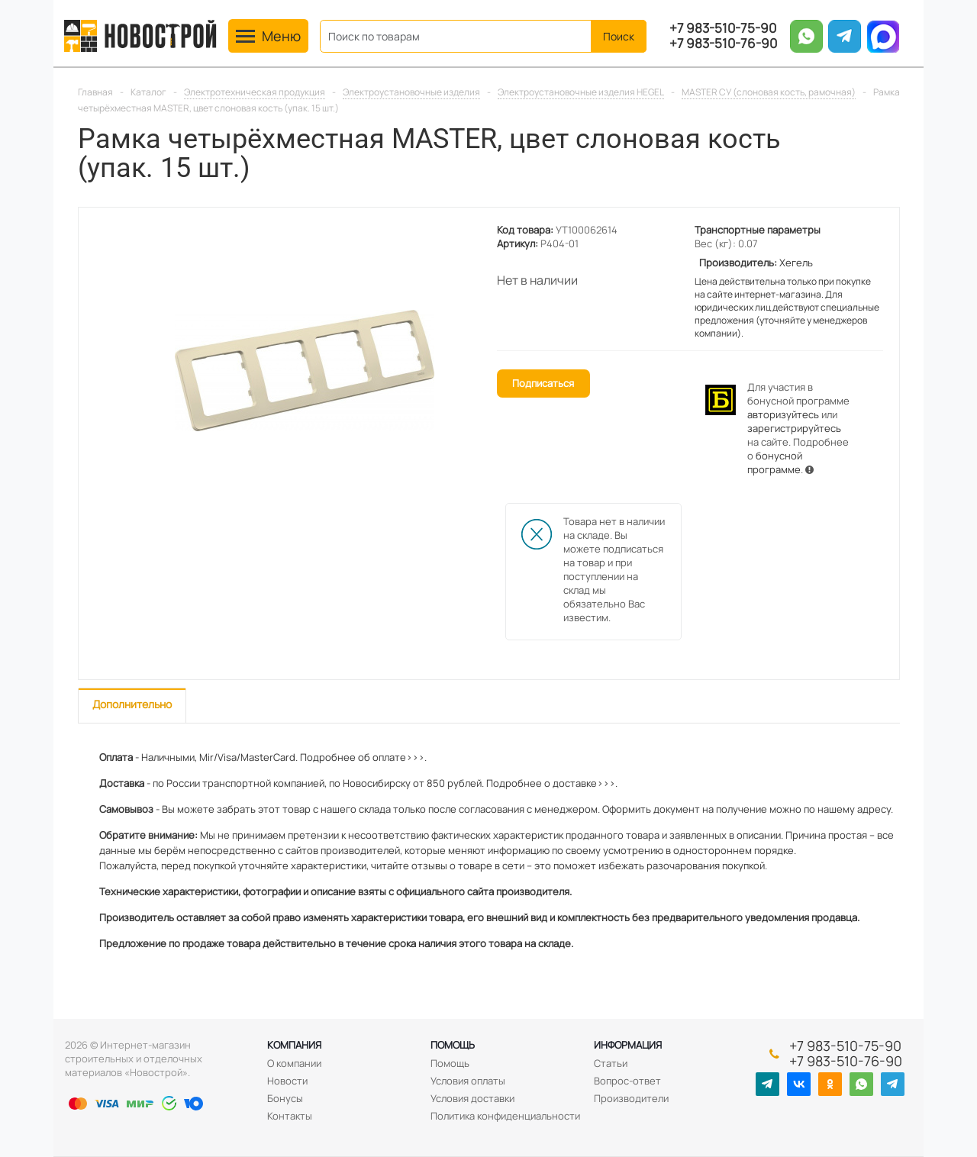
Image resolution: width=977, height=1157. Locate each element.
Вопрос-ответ (627, 1081)
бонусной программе (774, 462)
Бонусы (285, 1098)
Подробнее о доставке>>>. (551, 783)
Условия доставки (472, 1098)
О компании (294, 1063)
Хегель (796, 262)
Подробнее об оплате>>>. (363, 757)
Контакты (289, 1116)
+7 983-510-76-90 (723, 43)
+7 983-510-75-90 (722, 28)
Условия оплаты (467, 1081)
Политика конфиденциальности (505, 1116)
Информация (628, 1045)
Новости (287, 1081)
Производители (631, 1098)
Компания (294, 1045)
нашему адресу (854, 809)
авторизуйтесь (783, 414)
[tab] (132, 706)
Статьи (610, 1063)
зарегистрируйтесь (794, 428)
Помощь (452, 1045)
